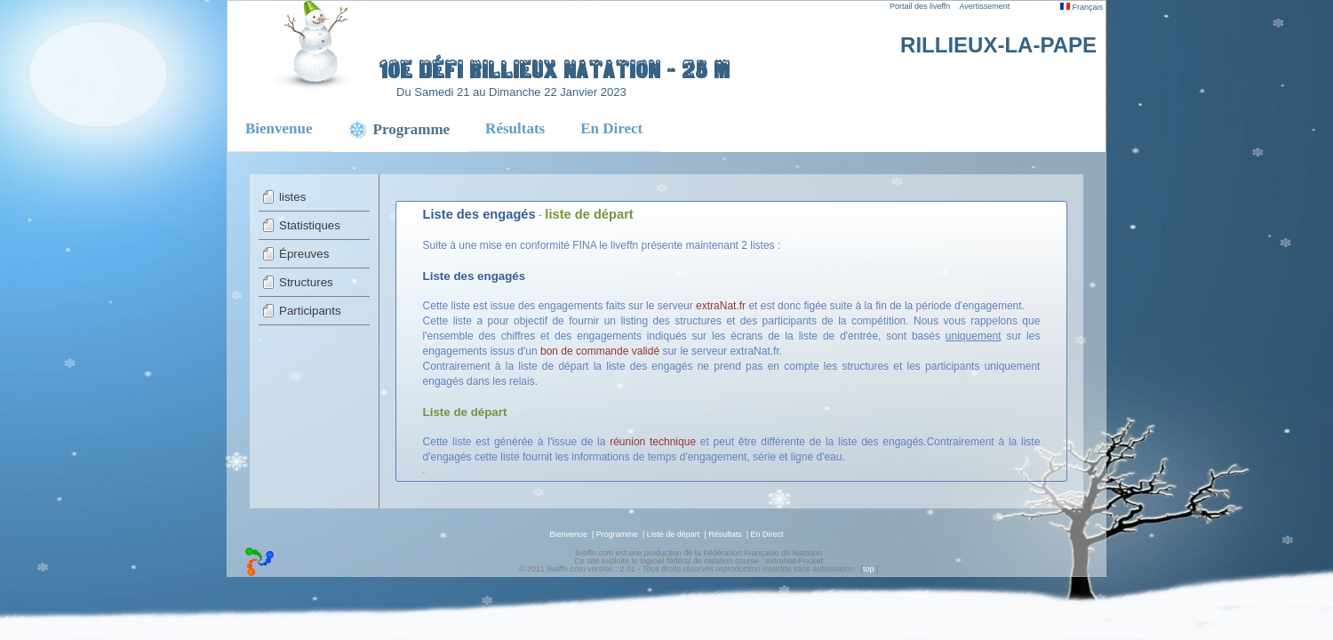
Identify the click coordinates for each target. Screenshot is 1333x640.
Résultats (515, 128)
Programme (617, 534)
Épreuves (304, 253)
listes (292, 197)
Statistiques (309, 225)
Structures (306, 282)
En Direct (611, 128)
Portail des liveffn (920, 6)
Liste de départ (673, 534)
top (868, 568)
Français (1081, 7)
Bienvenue (279, 128)
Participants (310, 310)
